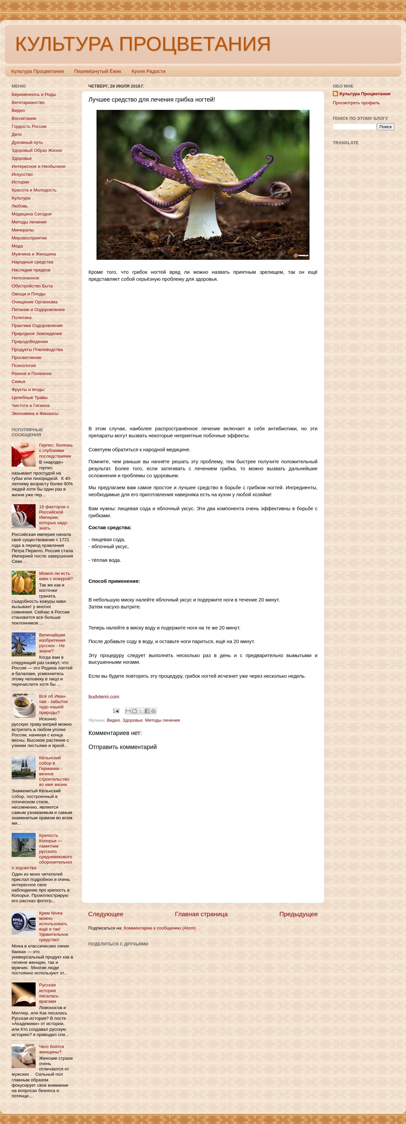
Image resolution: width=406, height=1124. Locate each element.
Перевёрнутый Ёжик (97, 71)
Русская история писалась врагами (48, 993)
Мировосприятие (29, 237)
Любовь (20, 205)
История (20, 182)
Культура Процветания (37, 71)
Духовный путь (27, 142)
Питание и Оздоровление (38, 309)
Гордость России (29, 126)
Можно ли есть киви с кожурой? (56, 576)
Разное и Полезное (32, 373)
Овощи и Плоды (28, 293)
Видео (113, 720)
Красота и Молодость (34, 189)
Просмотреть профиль (356, 102)
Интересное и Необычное (39, 166)
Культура (21, 197)
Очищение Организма (35, 301)
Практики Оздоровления (37, 325)
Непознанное (25, 277)
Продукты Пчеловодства (37, 349)
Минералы (23, 229)
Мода (17, 245)
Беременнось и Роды (34, 94)
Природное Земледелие (37, 333)
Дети (17, 134)
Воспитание (24, 118)
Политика (22, 317)
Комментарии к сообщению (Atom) (160, 928)
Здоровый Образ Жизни (37, 150)
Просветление (26, 357)
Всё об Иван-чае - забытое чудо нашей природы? (53, 704)
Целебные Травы (30, 397)
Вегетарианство (28, 102)
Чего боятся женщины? (51, 1049)
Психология (24, 365)
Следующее (105, 914)
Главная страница (201, 914)
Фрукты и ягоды (28, 389)
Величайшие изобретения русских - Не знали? (52, 643)
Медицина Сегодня (32, 213)
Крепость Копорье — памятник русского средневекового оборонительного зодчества (42, 851)
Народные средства (32, 261)
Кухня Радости (148, 71)
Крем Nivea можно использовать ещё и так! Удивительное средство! (53, 926)
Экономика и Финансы (35, 413)
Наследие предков (31, 269)
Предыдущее (298, 914)
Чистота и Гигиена (31, 405)
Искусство (22, 174)
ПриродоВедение (30, 341)
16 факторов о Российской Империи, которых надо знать (54, 517)
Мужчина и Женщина (34, 253)
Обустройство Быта (32, 285)
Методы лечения (162, 720)
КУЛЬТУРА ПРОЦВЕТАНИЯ (143, 44)
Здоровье (132, 720)
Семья (18, 381)
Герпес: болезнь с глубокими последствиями (56, 450)
